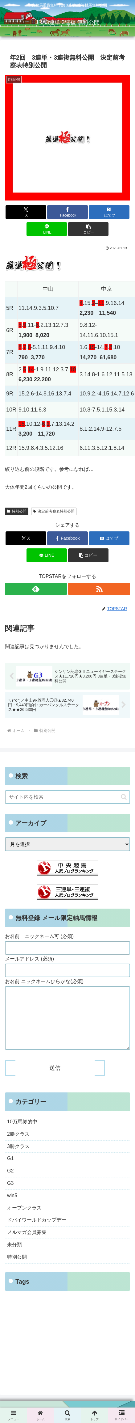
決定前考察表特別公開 (54, 511)
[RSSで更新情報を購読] (99, 589)
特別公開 (17, 511)
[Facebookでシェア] (67, 212)
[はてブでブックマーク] (109, 212)
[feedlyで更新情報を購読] (36, 589)
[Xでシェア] (26, 212)
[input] (67, 797)
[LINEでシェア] (47, 229)
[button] (88, 229)
